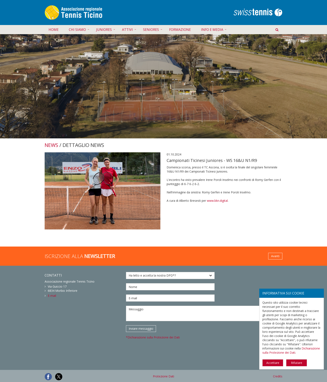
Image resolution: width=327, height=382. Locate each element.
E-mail (52, 296)
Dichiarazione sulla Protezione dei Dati (291, 350)
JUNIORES (104, 29)
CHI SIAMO (77, 29)
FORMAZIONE (180, 29)
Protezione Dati (163, 376)
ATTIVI (127, 29)
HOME (54, 29)
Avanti (275, 256)
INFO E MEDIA (212, 29)
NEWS (51, 145)
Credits (277, 376)
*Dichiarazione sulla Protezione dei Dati (153, 337)
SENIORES (151, 29)
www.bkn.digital (217, 201)
